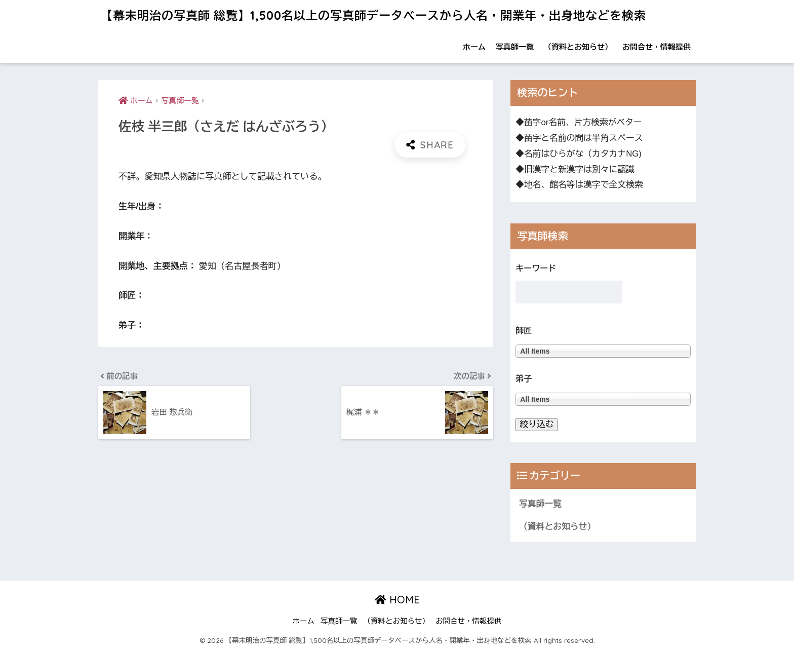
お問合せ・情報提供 (656, 47)
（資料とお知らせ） (578, 47)
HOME (397, 599)
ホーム (474, 47)
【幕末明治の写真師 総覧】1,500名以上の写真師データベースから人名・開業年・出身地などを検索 (373, 15)
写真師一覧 (515, 47)
